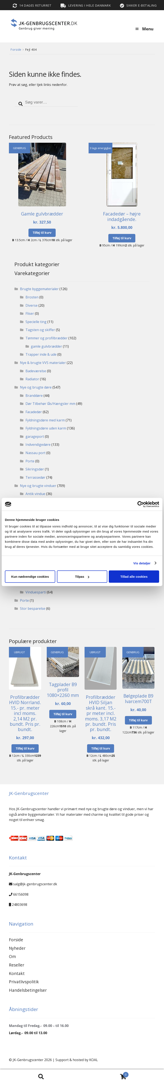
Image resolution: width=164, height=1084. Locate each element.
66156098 (20, 894)
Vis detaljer (142, 563)
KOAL (93, 1059)
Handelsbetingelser (28, 990)
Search (41, 1077)
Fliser (29, 313)
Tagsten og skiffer (40, 329)
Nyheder (17, 948)
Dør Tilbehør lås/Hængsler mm (50, 403)
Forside (15, 50)
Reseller (16, 965)
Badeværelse (35, 371)
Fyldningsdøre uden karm (45, 428)
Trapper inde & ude (41, 354)
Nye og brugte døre (36, 387)
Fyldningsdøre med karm (45, 420)
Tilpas (82, 576)
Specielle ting (36, 321)
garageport (34, 436)
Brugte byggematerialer (39, 289)
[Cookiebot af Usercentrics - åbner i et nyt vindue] (140, 504)
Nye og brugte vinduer (38, 485)
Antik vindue (35, 493)
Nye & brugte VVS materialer (43, 362)
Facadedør (33, 412)
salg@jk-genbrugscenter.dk (35, 884)
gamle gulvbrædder (46, 346)
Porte (29, 461)
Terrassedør (35, 477)
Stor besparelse (32, 608)
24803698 (19, 904)
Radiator (32, 379)
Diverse (31, 305)
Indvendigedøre (38, 444)
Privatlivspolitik (24, 982)
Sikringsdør (34, 469)
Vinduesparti (35, 592)
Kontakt (17, 973)
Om (12, 956)
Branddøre (34, 395)
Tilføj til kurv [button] (42, 233)
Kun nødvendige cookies (30, 576)
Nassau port (35, 452)
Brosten (31, 297)
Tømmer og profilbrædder (46, 338)
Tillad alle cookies (133, 576)
